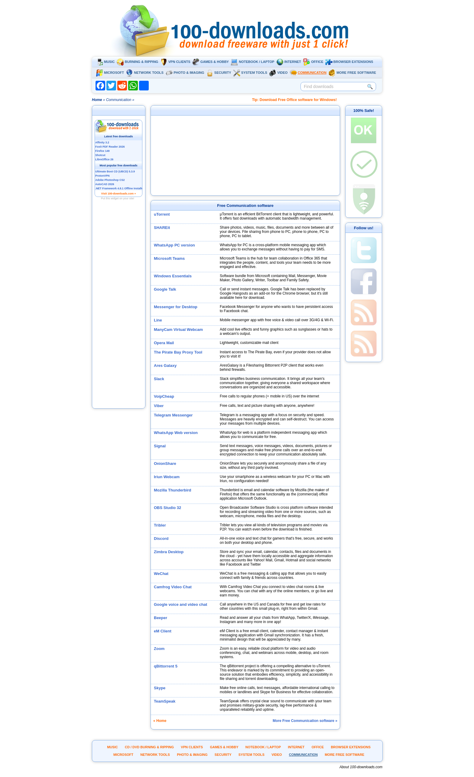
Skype (159, 688)
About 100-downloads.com (360, 767)
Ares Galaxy (165, 365)
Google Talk (165, 289)
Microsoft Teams (169, 258)
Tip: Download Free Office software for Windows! (294, 100)
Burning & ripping (137, 62)
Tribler (160, 525)
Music (105, 62)
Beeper (160, 617)
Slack (159, 379)
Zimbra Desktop (168, 552)
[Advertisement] (119, 312)
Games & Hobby (210, 62)
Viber (159, 405)
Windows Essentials (173, 276)
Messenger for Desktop (175, 307)
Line (158, 320)
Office (313, 62)
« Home (159, 721)
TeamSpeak (164, 701)
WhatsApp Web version (176, 432)
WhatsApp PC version (174, 245)
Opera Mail (164, 343)
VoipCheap (164, 396)
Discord (161, 538)
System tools (250, 72)
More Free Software (352, 72)
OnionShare (165, 463)
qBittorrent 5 (165, 666)
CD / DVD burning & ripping (149, 747)
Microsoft (110, 72)
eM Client (162, 631)
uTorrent (162, 214)
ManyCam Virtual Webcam (178, 329)
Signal (160, 446)
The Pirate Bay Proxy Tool (178, 352)
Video (278, 72)
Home (97, 100)
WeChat (161, 573)
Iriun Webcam (167, 477)
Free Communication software (245, 205)
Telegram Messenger (173, 415)
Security (218, 72)
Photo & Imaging (184, 72)
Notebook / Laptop (252, 62)
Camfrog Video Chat (173, 587)
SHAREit (162, 227)
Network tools (145, 72)
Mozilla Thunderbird (172, 490)
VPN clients (175, 62)
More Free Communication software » (305, 721)
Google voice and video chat (180, 604)
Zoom (159, 648)
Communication (308, 72)
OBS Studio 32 (167, 507)
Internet (288, 62)
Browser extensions (349, 62)
